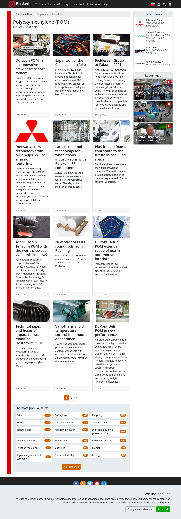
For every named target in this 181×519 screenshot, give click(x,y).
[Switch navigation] (170, 4)
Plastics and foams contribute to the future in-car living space (110, 153)
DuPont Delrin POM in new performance (107, 330)
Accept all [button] (163, 509)
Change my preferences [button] (140, 509)
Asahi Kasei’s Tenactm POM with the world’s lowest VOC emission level (31, 248)
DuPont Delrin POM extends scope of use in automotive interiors (107, 250)
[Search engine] (164, 4)
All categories (71, 466)
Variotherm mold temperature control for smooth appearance (71, 332)
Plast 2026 (151, 47)
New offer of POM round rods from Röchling (70, 246)
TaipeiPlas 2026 (154, 61)
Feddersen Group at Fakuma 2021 (109, 62)
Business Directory (58, 4)
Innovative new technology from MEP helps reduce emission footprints (30, 155)
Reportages (153, 75)
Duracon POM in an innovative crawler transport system (30, 66)
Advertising (101, 4)
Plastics (20, 14)
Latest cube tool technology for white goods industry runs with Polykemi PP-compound (70, 157)
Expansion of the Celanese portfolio (70, 62)
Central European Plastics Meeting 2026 (158, 34)
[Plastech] (19, 4)
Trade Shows (86, 4)
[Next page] (76, 397)
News (74, 4)
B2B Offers (40, 4)
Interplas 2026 (154, 20)
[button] (159, 4)
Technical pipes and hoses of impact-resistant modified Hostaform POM (29, 334)
